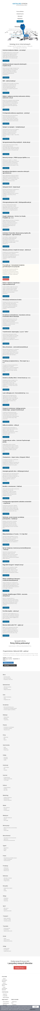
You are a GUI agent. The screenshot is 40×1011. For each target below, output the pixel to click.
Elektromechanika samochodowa (10, 827)
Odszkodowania (7, 860)
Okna (5, 698)
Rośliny (5, 849)
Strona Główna (20, 11)
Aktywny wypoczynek (8, 931)
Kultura (5, 785)
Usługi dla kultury (7, 787)
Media (4, 805)
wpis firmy (8, 662)
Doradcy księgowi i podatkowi (9, 709)
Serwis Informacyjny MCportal (4, 980)
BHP (4, 738)
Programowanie (7, 777)
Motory (5, 829)
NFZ (4, 768)
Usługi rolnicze (6, 880)
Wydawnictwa (6, 798)
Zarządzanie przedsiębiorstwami (10, 708)
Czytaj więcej (32, 1009)
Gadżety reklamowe (8, 797)
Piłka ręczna (6, 908)
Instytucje (5, 765)
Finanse (5, 725)
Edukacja (5, 715)
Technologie (6, 780)
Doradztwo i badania (8, 728)
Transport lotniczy (7, 920)
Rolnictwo (5, 876)
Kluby (5, 747)
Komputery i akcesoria (8, 679)
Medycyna (5, 815)
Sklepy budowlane (7, 689)
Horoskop (6, 757)
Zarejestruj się (20, 13)
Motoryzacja (6, 825)
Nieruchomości (6, 835)
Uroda (4, 936)
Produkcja (5, 865)
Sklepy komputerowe (8, 778)
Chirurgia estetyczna (8, 817)
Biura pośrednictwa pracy (9, 707)
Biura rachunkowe (7, 678)
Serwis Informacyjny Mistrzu (4, 984)
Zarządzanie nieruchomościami (10, 837)
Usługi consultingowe (8, 859)
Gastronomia (6, 745)
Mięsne (5, 739)
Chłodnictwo (6, 868)
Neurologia (6, 820)
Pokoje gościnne (7, 928)
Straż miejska (6, 767)
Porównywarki (6, 810)
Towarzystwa (6, 717)
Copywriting (6, 719)
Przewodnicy (6, 929)
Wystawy (5, 788)
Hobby (4, 755)
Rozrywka (5, 886)
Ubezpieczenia (7, 729)
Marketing (5, 795)
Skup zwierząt (6, 879)
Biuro (4, 674)
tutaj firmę (9, 665)
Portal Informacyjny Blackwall (4, 988)
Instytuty (5, 770)
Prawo (4, 855)
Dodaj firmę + (20, 968)
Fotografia (6, 758)
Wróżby (5, 890)
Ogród (4, 845)
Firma (4, 735)
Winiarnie (5, 748)
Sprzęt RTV (6, 899)
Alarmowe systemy (7, 686)
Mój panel (20, 16)
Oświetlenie (6, 898)
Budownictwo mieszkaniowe (9, 840)
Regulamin (20, 18)
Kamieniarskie (6, 948)
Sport (4, 906)
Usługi (4, 946)
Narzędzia (6, 688)
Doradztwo (6, 705)
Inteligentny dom (7, 699)
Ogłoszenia (6, 839)
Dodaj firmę (20, 21)
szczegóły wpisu (6, 60)
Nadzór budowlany (7, 697)
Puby (5, 889)
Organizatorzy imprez (8, 888)
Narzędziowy (6, 869)
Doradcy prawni (7, 676)
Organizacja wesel (7, 951)
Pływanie (5, 909)
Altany (5, 850)
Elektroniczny (6, 870)
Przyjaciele (5, 995)
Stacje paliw (6, 830)
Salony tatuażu (7, 939)
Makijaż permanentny (8, 941)
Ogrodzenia (6, 847)
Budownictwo (6, 684)
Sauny (5, 938)
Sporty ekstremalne (7, 910)
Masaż (5, 819)
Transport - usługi (7, 919)
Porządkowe (6, 949)
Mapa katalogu (6, 997)
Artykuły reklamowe (7, 800)
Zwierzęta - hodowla (8, 878)
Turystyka (5, 926)
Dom (4, 694)
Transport (5, 916)
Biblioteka (6, 718)
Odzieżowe (6, 900)
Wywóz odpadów (7, 918)
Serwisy (5, 809)
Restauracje (6, 749)
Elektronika (6, 737)
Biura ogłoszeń (7, 807)
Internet (5, 775)
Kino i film (5, 790)
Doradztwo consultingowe (9, 727)
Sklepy (4, 896)
